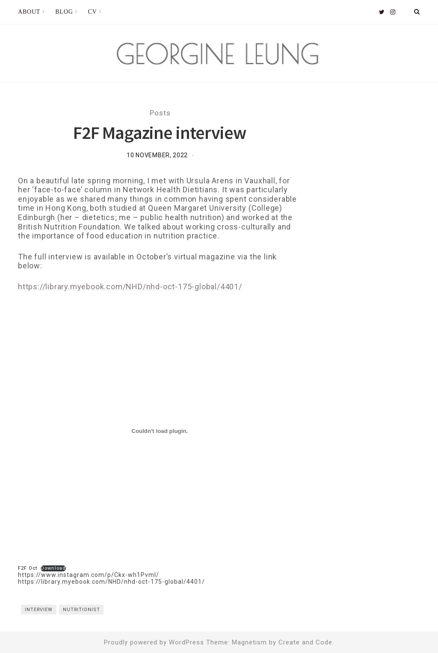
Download (53, 568)
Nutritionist (81, 609)
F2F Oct (27, 568)
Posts (160, 113)
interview (39, 609)
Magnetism (249, 642)
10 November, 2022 (157, 155)
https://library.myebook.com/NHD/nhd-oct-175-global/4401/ (130, 286)
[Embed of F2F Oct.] (160, 431)
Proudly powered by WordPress (154, 642)
